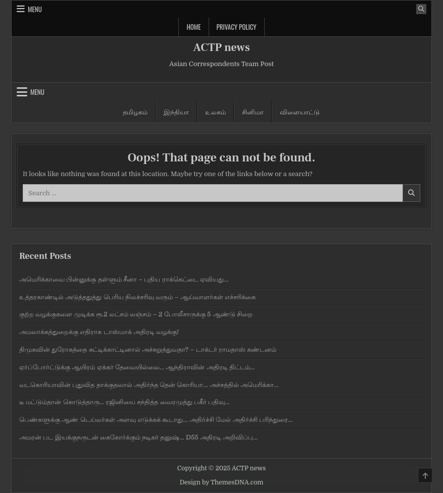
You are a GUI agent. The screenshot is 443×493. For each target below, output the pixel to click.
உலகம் (215, 111)
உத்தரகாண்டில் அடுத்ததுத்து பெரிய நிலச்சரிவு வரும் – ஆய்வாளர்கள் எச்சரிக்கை (137, 297)
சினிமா (253, 111)
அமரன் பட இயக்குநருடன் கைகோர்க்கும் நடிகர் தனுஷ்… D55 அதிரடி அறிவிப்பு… (138, 437)
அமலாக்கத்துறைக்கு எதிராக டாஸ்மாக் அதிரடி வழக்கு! (99, 332)
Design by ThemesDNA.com (222, 482)
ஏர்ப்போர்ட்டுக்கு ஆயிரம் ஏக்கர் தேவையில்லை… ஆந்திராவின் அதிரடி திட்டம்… (137, 367)
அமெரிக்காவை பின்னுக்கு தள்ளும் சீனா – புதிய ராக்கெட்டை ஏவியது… (123, 279)
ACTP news (221, 47)
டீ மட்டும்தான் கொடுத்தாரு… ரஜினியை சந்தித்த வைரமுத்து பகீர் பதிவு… (124, 402)
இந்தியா (176, 111)
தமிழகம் (135, 111)
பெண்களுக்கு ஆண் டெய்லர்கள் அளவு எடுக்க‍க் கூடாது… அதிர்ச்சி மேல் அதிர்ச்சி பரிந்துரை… (155, 419)
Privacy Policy (237, 27)
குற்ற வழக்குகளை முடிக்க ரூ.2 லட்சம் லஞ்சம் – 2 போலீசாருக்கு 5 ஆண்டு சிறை (136, 314)
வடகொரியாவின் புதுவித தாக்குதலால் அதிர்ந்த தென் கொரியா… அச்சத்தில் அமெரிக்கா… (149, 385)
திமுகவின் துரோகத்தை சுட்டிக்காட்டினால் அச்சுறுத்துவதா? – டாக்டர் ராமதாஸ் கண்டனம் (147, 349)
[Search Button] (421, 9)
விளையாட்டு (300, 111)
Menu (35, 9)
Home (193, 27)
